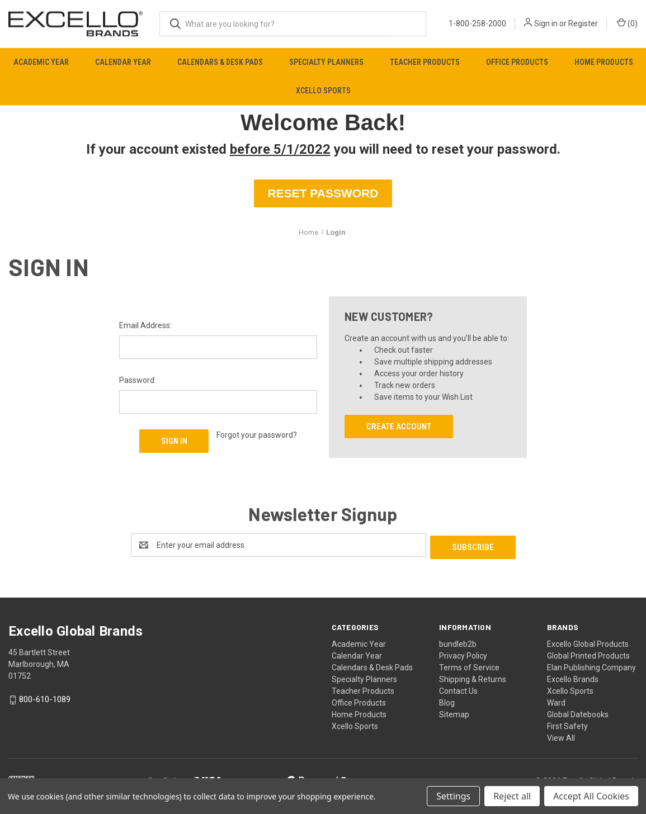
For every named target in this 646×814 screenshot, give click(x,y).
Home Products (603, 62)
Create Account (398, 427)
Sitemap (454, 712)
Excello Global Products (588, 642)
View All (561, 736)
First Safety (567, 724)
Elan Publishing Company (591, 665)
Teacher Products (425, 62)
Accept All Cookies (591, 796)
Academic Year (41, 62)
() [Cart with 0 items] (627, 23)
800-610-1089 (44, 698)
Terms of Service (469, 665)
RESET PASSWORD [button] (323, 193)
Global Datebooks (578, 712)
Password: (137, 380)
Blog (447, 701)
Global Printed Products (588, 654)
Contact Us (458, 689)
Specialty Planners (326, 62)
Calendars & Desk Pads (220, 62)
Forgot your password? (256, 434)
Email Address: (145, 325)
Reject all (512, 796)
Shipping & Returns (472, 677)
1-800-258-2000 (477, 23)
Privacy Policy (463, 654)
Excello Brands (572, 677)
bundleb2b (458, 642)
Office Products (517, 62)
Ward (556, 701)
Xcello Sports (323, 90)
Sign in (546, 23)
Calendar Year (123, 62)
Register (583, 23)
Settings (453, 796)
